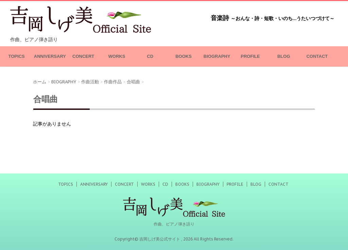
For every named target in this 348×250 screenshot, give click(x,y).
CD (150, 56)
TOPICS (16, 56)
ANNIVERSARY (50, 56)
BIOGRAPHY (217, 56)
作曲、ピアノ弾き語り (174, 224)
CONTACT (317, 56)
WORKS (116, 56)
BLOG (283, 56)
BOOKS (183, 56)
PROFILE (250, 56)
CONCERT (83, 56)
